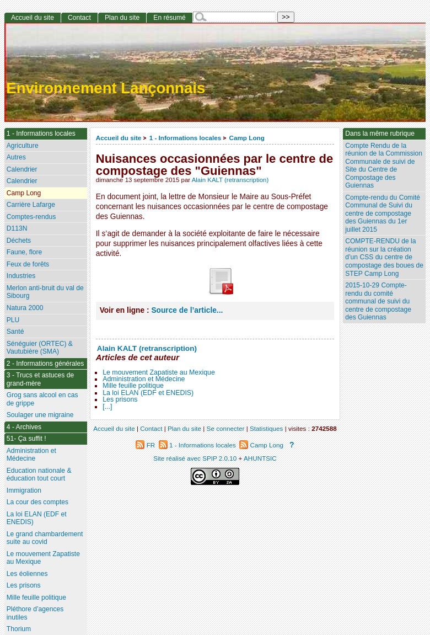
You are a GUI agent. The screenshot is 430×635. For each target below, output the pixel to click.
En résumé (169, 18)
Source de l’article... (187, 310)
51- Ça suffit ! (26, 438)
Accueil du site (119, 137)
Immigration (24, 490)
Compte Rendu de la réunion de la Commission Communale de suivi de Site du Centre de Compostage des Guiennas (383, 166)
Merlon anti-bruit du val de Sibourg (45, 292)
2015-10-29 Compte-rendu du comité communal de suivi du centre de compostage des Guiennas (378, 301)
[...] (107, 406)
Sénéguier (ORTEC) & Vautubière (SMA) (40, 348)
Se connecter (226, 428)
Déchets (19, 240)
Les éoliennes (27, 574)
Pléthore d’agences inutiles (35, 613)
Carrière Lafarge (31, 205)
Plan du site (122, 18)
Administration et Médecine (144, 379)
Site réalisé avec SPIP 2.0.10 (195, 458)
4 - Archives (24, 427)
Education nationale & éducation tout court (39, 475)
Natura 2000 (25, 308)
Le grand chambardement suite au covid (45, 538)
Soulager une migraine (40, 415)
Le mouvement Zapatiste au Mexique (159, 372)
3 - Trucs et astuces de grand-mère (40, 379)
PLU (13, 320)
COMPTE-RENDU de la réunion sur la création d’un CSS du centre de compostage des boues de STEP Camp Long (384, 257)
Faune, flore (24, 252)
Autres (16, 157)
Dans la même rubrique (380, 133)
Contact (79, 18)
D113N (17, 228)
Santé (15, 331)
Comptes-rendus (31, 217)
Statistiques (266, 428)
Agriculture (23, 146)
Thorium (19, 629)
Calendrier (22, 169)
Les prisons (120, 399)
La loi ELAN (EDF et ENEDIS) (148, 393)
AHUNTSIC (260, 458)
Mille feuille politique (133, 385)
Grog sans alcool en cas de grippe (42, 399)
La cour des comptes (37, 502)
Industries (21, 276)
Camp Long (247, 137)
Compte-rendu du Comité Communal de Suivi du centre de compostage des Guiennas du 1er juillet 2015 (382, 213)
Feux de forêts (28, 264)
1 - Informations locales (185, 137)
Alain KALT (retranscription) (230, 180)
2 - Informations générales (45, 363)
